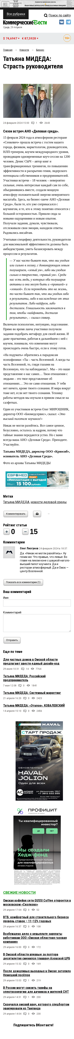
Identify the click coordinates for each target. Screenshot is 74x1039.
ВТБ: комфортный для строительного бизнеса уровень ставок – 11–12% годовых (36, 919)
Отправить (13, 640)
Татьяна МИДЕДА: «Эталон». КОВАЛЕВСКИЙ (34, 705)
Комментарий (12, 612)
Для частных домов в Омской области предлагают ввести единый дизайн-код (31, 661)
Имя (5, 597)
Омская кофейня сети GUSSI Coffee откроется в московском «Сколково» (37, 902)
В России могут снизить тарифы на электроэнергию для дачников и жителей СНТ (36, 990)
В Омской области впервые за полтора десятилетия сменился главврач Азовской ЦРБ (36, 956)
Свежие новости (19, 892)
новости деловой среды (49, 502)
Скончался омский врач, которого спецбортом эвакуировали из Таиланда (36, 1006)
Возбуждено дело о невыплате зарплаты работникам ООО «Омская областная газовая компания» (35, 938)
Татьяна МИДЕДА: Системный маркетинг (32, 693)
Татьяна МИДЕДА (16, 502)
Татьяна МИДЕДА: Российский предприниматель (24, 678)
